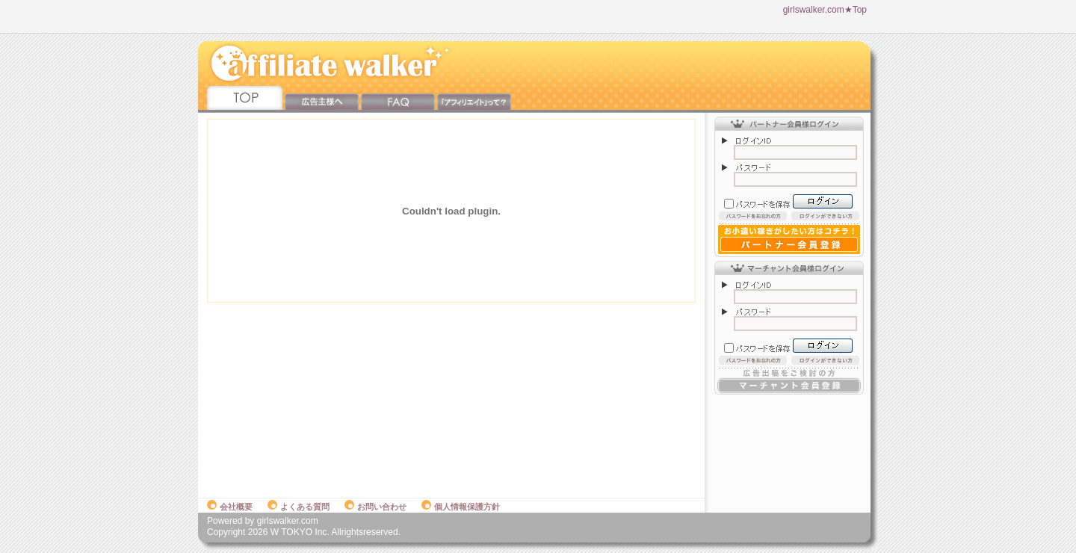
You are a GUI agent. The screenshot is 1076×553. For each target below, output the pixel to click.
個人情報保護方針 (460, 506)
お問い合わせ (375, 506)
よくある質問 (299, 506)
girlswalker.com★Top (825, 9)
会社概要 (230, 506)
